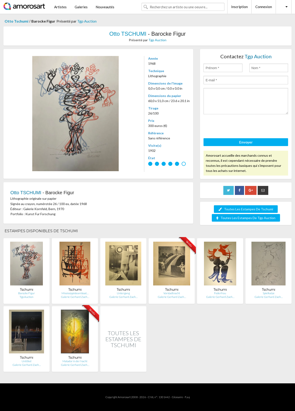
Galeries (81, 7)
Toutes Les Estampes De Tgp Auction (245, 218)
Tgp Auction (87, 21)
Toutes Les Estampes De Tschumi (245, 209)
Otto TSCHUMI (127, 34)
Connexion (263, 7)
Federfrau (220, 293)
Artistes (60, 7)
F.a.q (187, 397)
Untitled (26, 361)
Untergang (123, 293)
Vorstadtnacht (171, 293)
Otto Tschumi (16, 21)
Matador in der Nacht (74, 361)
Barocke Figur (26, 293)
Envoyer (246, 142)
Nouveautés (105, 7)
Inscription (239, 7)
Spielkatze (268, 293)
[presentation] (239, 127)
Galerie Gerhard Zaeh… (75, 297)
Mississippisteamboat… (75, 293)
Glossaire (177, 397)
